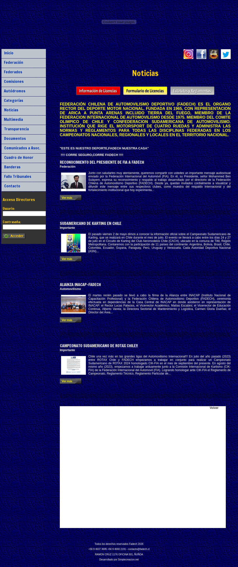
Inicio (8, 53)
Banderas (12, 167)
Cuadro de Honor (18, 157)
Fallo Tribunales (17, 176)
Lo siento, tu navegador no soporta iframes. (143, 467)
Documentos (15, 138)
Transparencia (16, 129)
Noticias (11, 110)
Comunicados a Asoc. (22, 148)
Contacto (12, 186)
